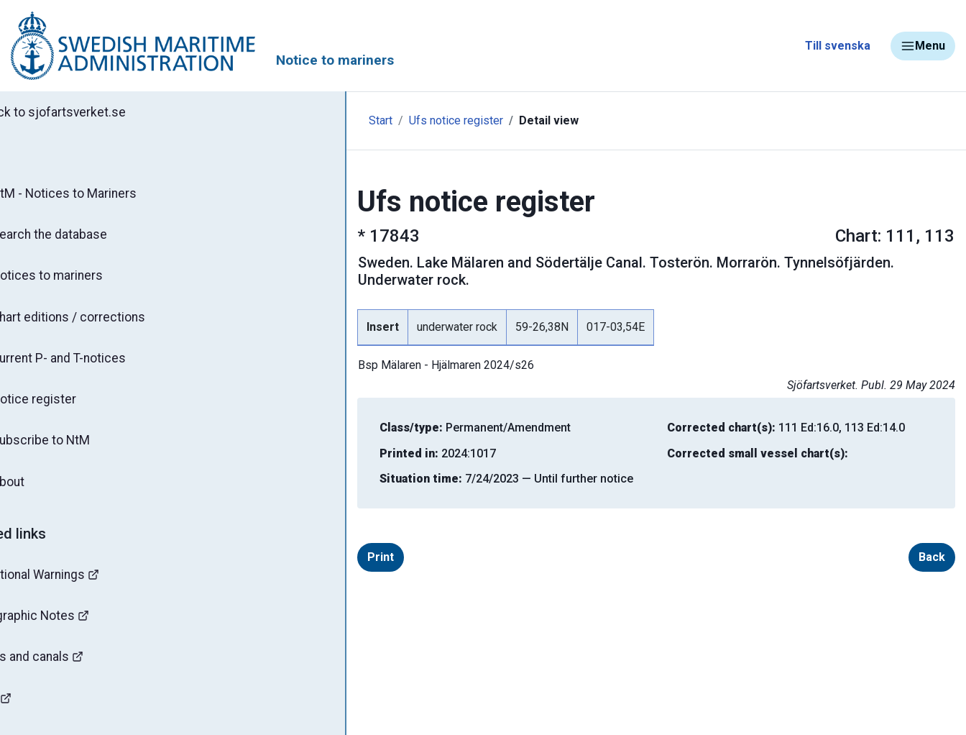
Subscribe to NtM (76, 450)
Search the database (84, 238)
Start (304, 120)
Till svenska (837, 45)
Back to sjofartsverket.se (93, 113)
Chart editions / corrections (104, 323)
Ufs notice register (379, 120)
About (43, 492)
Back (932, 540)
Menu (923, 46)
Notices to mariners (83, 280)
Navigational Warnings (82, 586)
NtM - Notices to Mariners (100, 195)
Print (303, 540)
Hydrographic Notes (76, 628)
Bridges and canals (73, 671)
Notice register (69, 407)
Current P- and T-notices (95, 365)
